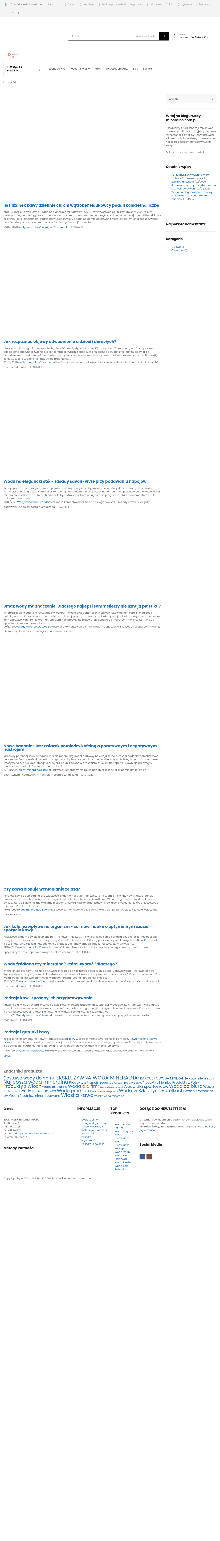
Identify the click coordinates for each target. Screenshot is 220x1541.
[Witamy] (192, 36)
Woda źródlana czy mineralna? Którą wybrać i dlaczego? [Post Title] (60, 964)
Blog (135, 68)
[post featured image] (82, 147)
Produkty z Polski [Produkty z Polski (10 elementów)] (186, 1082)
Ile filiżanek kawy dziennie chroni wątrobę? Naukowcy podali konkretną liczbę (191, 178)
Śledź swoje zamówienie (111, 4)
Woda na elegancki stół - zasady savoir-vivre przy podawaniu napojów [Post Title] (74, 481)
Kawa (148, 940)
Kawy (98, 68)
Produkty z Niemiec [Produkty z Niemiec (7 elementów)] (157, 1083)
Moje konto (136, 4)
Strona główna (57, 68)
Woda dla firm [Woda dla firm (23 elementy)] (83, 1086)
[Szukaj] (164, 36)
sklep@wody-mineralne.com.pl (34, 1133)
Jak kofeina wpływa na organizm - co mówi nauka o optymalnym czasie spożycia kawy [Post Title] (75, 928)
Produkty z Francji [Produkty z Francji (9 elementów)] (83, 1082)
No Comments (59, 227)
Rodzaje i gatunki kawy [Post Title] (26, 1032)
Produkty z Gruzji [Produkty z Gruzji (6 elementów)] (110, 1083)
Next (9, 1055)
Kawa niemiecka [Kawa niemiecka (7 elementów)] (201, 1078)
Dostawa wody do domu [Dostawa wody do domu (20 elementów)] (29, 1078)
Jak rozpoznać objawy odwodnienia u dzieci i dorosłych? (194, 186)
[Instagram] (18, 13)
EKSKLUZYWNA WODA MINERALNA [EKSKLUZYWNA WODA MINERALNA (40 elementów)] (97, 1077)
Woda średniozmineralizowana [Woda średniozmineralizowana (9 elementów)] (34, 1095)
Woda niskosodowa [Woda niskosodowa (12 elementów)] (38, 1090)
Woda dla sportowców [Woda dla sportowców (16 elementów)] (146, 1086)
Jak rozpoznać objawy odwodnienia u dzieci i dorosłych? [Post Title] (59, 341)
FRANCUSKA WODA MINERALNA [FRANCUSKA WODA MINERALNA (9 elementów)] (163, 1078)
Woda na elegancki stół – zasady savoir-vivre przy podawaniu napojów (192, 195)
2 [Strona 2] (5, 1055)
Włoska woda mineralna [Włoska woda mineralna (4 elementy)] (109, 1096)
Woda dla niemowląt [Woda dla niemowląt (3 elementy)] (111, 1087)
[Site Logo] (24, 37)
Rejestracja (202, 4)
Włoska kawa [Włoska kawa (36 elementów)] (77, 1095)
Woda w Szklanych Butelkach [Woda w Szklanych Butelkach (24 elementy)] (151, 1090)
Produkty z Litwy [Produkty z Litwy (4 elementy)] (132, 1083)
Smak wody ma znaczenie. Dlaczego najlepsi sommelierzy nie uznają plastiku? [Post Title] (82, 606)
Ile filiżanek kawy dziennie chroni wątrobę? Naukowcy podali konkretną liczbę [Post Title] (81, 205)
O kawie (44, 227)
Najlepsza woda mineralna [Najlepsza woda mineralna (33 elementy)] (35, 1082)
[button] (2, 1190)
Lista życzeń (153, 4)
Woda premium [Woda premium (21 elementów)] (74, 1091)
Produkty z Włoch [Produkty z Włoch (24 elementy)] (22, 1086)
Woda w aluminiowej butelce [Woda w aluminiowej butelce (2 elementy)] (105, 1091)
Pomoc (69, 4)
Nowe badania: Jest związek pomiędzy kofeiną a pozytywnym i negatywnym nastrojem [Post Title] (80, 747)
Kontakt (169, 4)
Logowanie (184, 4)
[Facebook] (12, 13)
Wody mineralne (80, 68)
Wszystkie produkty (117, 68)
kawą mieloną (139, 1039)
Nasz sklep (86, 4)
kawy (71, 1039)
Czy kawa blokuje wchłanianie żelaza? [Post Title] (41, 889)
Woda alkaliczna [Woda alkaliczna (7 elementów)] (54, 1087)
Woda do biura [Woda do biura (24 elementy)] (185, 1086)
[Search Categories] (147, 36)
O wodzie (45, 362)
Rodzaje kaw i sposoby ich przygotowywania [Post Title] (48, 998)
